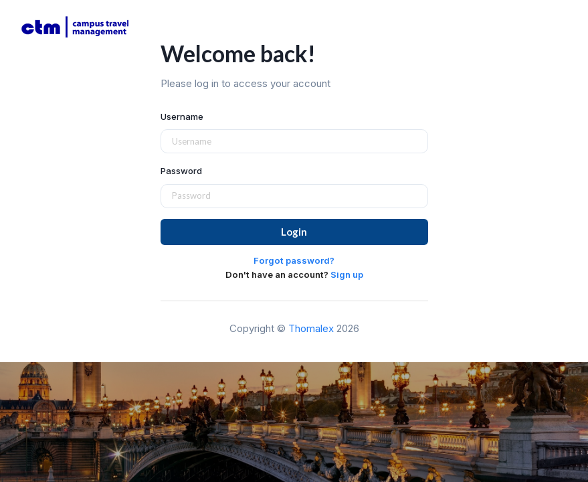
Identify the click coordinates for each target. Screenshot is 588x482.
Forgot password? (294, 260)
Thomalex (311, 328)
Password (181, 170)
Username (182, 116)
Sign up (346, 274)
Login (294, 232)
